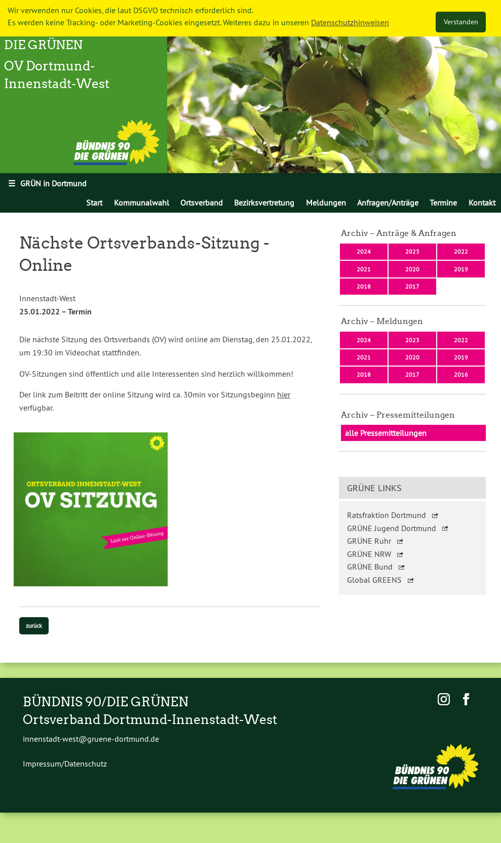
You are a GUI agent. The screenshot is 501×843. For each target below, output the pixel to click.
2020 (412, 269)
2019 (461, 269)
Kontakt (482, 202)
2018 (364, 286)
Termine (443, 202)
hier (283, 394)
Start (94, 202)
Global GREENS (374, 580)
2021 (364, 269)
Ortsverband (201, 202)
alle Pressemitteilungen (386, 433)
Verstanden (461, 21)
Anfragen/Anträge (387, 202)
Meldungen (326, 202)
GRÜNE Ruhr (369, 541)
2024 (364, 251)
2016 (461, 374)
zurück (34, 625)
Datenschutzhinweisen (350, 22)
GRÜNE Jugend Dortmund (391, 528)
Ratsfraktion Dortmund (386, 515)
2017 (412, 286)
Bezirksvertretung (264, 202)
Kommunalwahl (141, 202)
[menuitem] (94, 202)
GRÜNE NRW (369, 554)
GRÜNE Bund (370, 566)
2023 (412, 251)
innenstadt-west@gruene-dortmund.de (91, 739)
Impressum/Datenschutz (65, 763)
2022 (461, 251)
